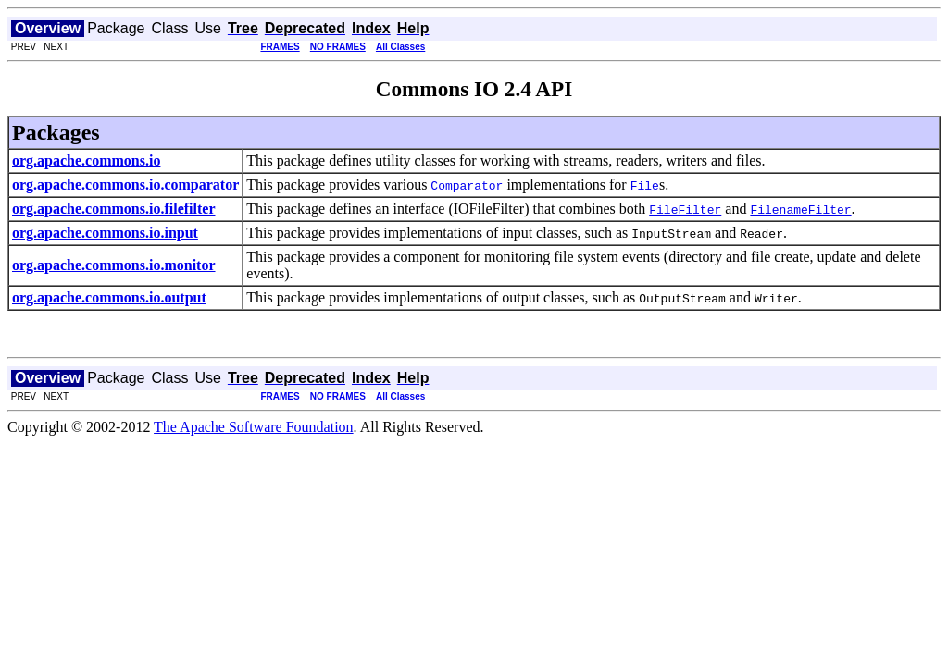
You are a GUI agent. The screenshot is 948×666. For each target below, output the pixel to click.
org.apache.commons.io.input (105, 232)
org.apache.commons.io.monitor (114, 265)
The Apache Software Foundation (254, 427)
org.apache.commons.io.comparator (125, 184)
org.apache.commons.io (86, 160)
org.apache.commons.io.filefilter (114, 208)
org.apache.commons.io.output (109, 297)
